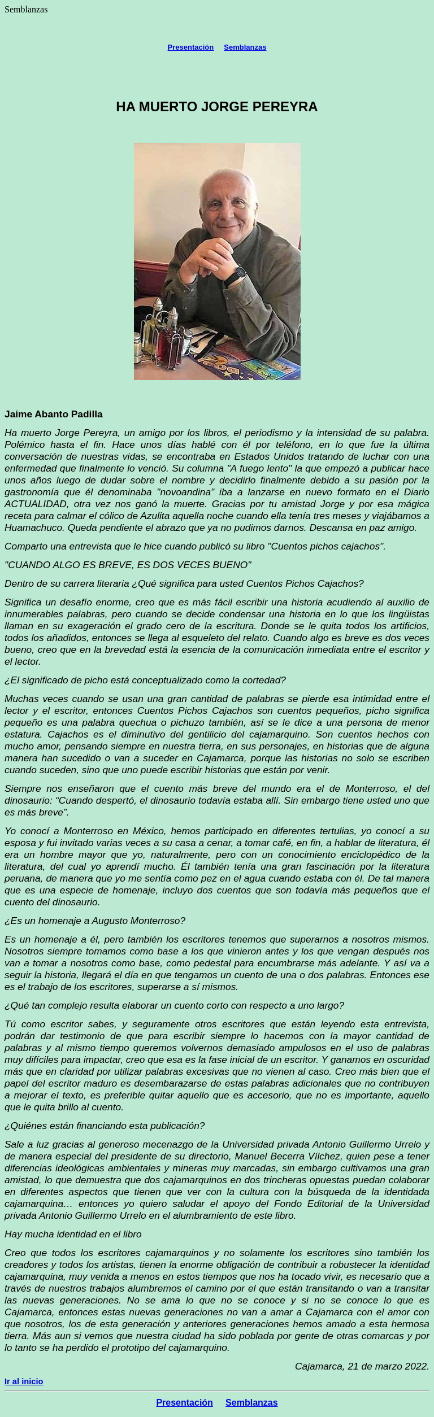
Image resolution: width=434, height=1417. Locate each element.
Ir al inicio (24, 1381)
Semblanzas (245, 47)
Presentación (191, 47)
